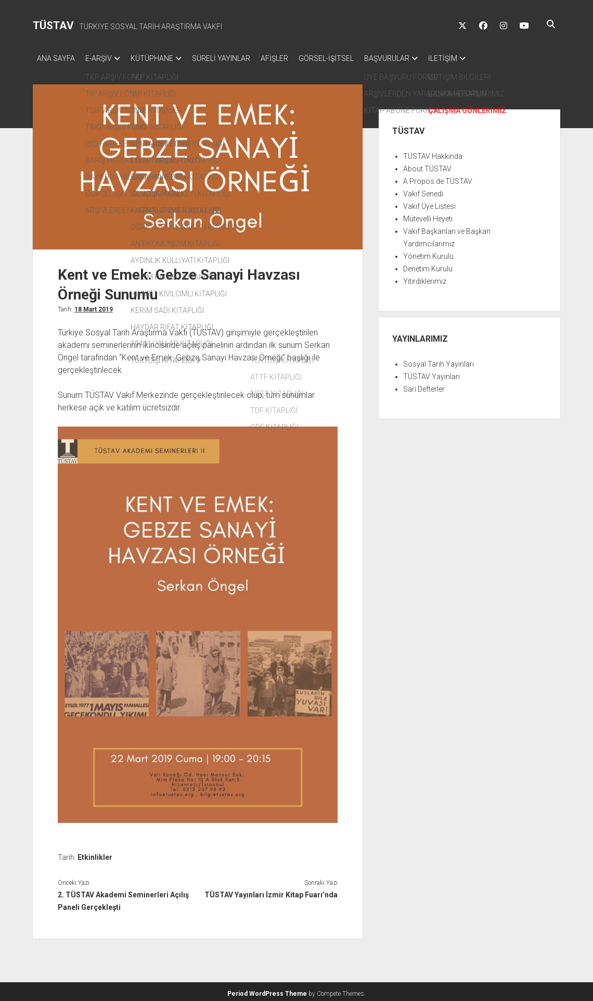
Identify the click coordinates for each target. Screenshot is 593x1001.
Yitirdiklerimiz (424, 278)
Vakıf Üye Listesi (429, 203)
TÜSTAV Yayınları (431, 373)
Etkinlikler (95, 854)
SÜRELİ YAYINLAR (237, 58)
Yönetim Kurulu (428, 253)
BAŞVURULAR (418, 58)
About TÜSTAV (427, 165)
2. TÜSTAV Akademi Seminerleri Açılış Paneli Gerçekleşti (123, 897)
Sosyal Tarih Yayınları (438, 361)
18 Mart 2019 (93, 306)
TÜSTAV (53, 25)
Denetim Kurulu (428, 265)
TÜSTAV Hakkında (432, 153)
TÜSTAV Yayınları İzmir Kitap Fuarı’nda (271, 891)
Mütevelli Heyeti (428, 215)
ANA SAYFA (56, 58)
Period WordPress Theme (267, 990)
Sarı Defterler (424, 386)
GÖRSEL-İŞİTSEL (352, 58)
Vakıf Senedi (423, 190)
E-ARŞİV (104, 58)
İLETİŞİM (479, 58)
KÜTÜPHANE (162, 58)
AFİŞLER (295, 58)
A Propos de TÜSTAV (437, 178)
